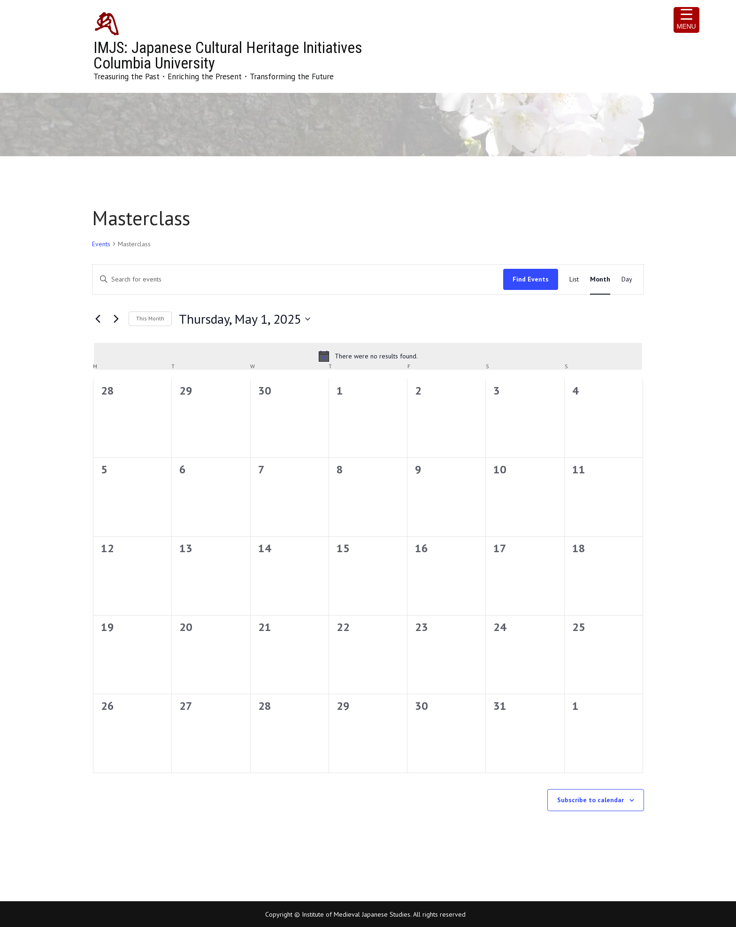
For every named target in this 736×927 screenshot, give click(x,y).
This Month (150, 318)
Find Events (531, 279)
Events (101, 244)
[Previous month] (97, 319)
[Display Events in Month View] (600, 279)
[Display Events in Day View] (626, 279)
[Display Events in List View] (574, 279)
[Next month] (116, 319)
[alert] (368, 356)
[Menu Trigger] (686, 20)
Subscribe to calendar (590, 800)
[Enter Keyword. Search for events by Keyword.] (297, 279)
